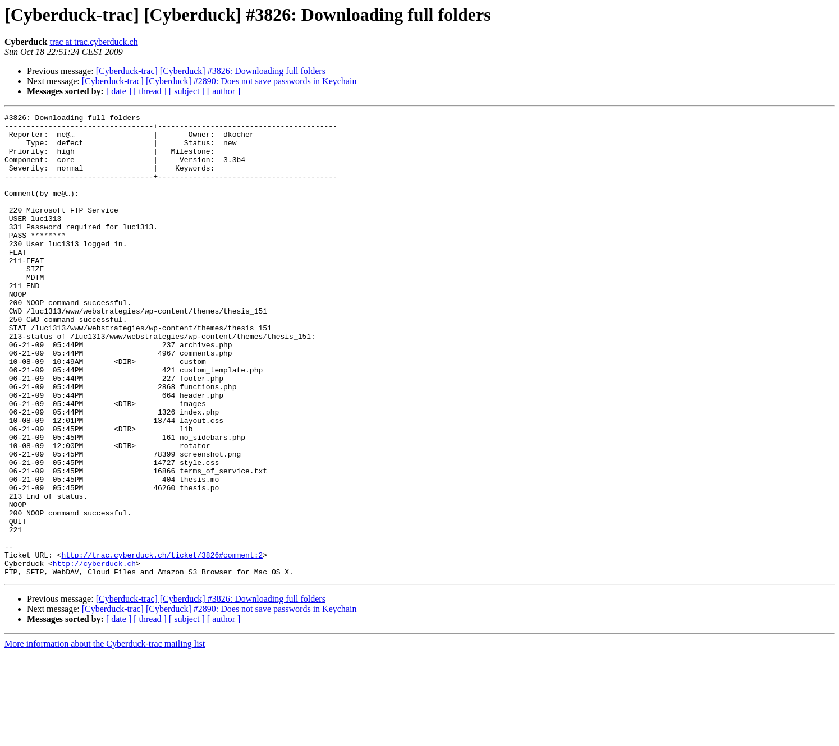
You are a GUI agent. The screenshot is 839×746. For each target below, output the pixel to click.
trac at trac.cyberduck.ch (93, 42)
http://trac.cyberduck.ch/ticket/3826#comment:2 (162, 644)
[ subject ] (187, 91)
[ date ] (118, 91)
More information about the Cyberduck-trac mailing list (104, 736)
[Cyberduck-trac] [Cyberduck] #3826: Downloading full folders (210, 71)
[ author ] (224, 91)
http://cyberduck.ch (94, 654)
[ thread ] (150, 91)
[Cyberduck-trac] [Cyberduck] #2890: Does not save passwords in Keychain (219, 81)
